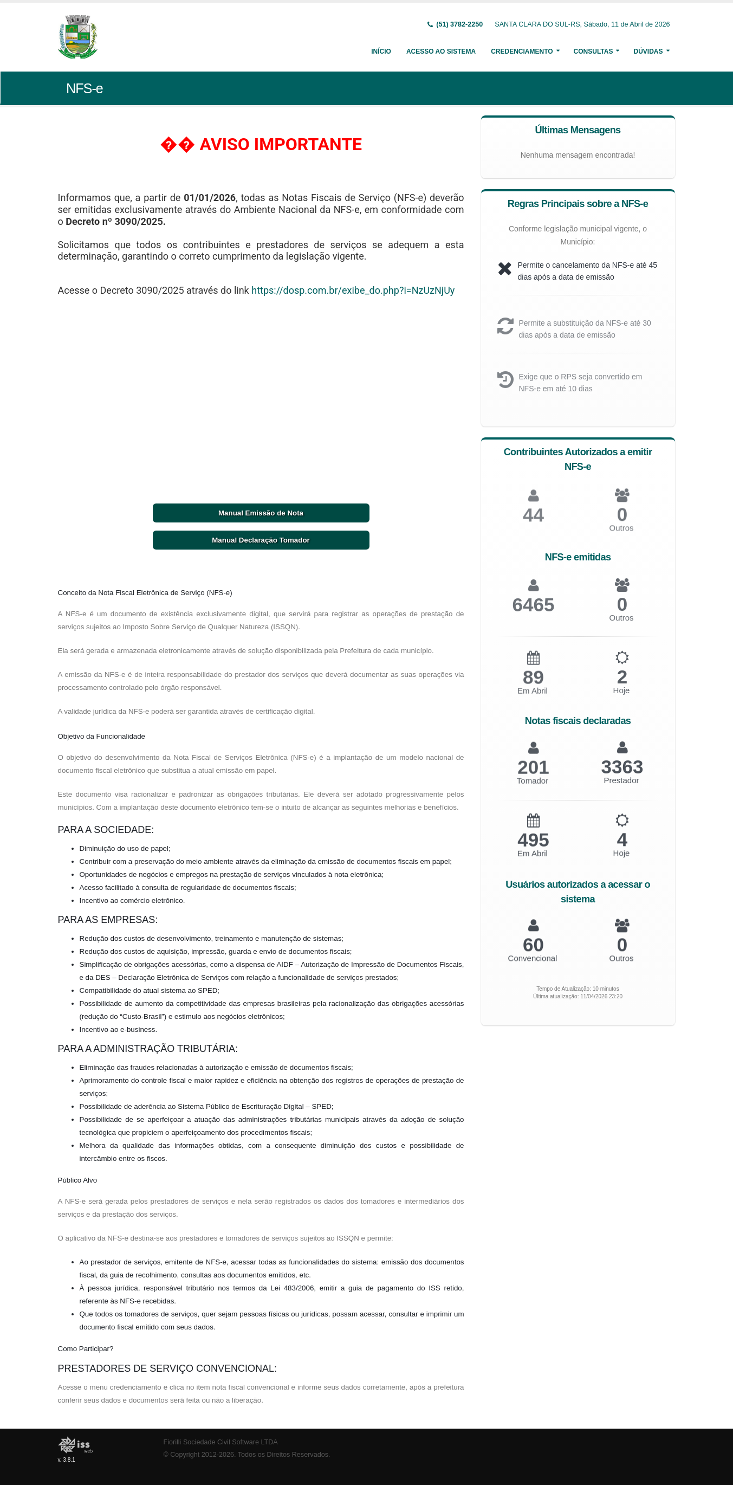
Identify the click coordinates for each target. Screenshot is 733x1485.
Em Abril (532, 698)
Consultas (593, 51)
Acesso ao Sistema (441, 51)
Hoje (621, 697)
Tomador (532, 787)
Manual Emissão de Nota (260, 513)
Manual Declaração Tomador (260, 540)
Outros (621, 535)
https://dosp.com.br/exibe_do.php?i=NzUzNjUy (353, 290)
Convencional (532, 963)
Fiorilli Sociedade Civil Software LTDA (221, 1442)
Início (381, 51)
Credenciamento (522, 51)
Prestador (621, 786)
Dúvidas (648, 51)
